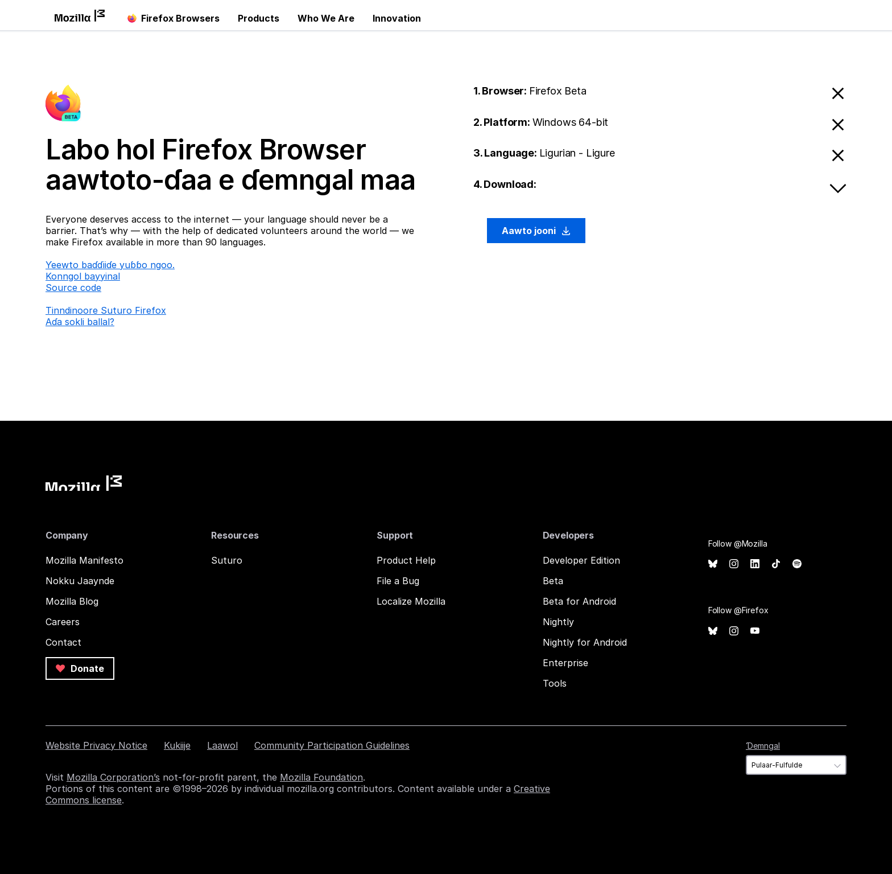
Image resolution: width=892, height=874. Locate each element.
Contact (63, 642)
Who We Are (326, 18)
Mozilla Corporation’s (113, 777)
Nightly (558, 621)
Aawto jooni (536, 230)
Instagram (733, 564)
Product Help (406, 560)
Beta (553, 580)
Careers (63, 621)
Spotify (797, 564)
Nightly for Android (585, 642)
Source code (73, 287)
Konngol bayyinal (83, 276)
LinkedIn (754, 564)
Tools (555, 683)
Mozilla (84, 483)
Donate (80, 668)
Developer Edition (581, 560)
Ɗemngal (763, 745)
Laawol (222, 745)
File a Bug (398, 580)
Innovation (397, 18)
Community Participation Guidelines (332, 745)
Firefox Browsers (173, 18)
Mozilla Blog (72, 601)
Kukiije (177, 745)
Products (258, 18)
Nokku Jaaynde (80, 580)
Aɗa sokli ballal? (80, 321)
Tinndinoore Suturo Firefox (106, 310)
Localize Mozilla (411, 601)
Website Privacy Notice (96, 745)
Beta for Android (579, 601)
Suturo (226, 560)
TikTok (775, 564)
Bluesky (712, 564)
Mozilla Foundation (321, 777)
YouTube (754, 631)
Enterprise (565, 662)
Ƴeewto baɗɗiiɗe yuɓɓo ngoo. (110, 264)
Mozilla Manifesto (84, 560)
